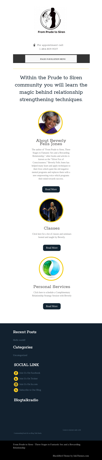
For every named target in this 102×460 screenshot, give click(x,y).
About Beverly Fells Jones (51, 142)
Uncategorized (20, 355)
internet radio (73, 430)
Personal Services (51, 287)
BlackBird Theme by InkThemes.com (71, 456)
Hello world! (19, 340)
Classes (52, 228)
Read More (51, 189)
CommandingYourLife (21, 433)
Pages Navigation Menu (51, 59)
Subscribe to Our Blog (27, 390)
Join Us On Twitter (26, 378)
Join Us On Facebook (27, 373)
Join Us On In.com (26, 384)
